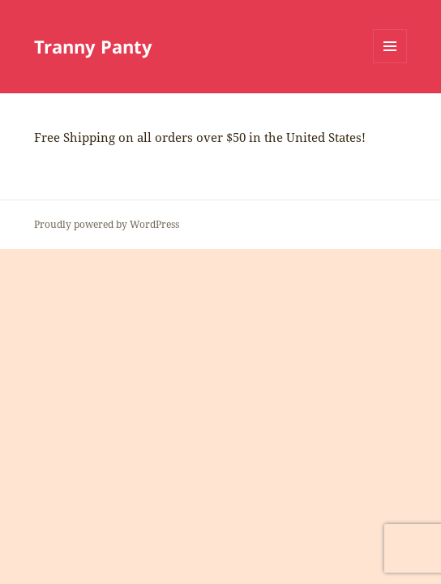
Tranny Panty (93, 46)
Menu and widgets (390, 62)
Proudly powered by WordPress (106, 224)
